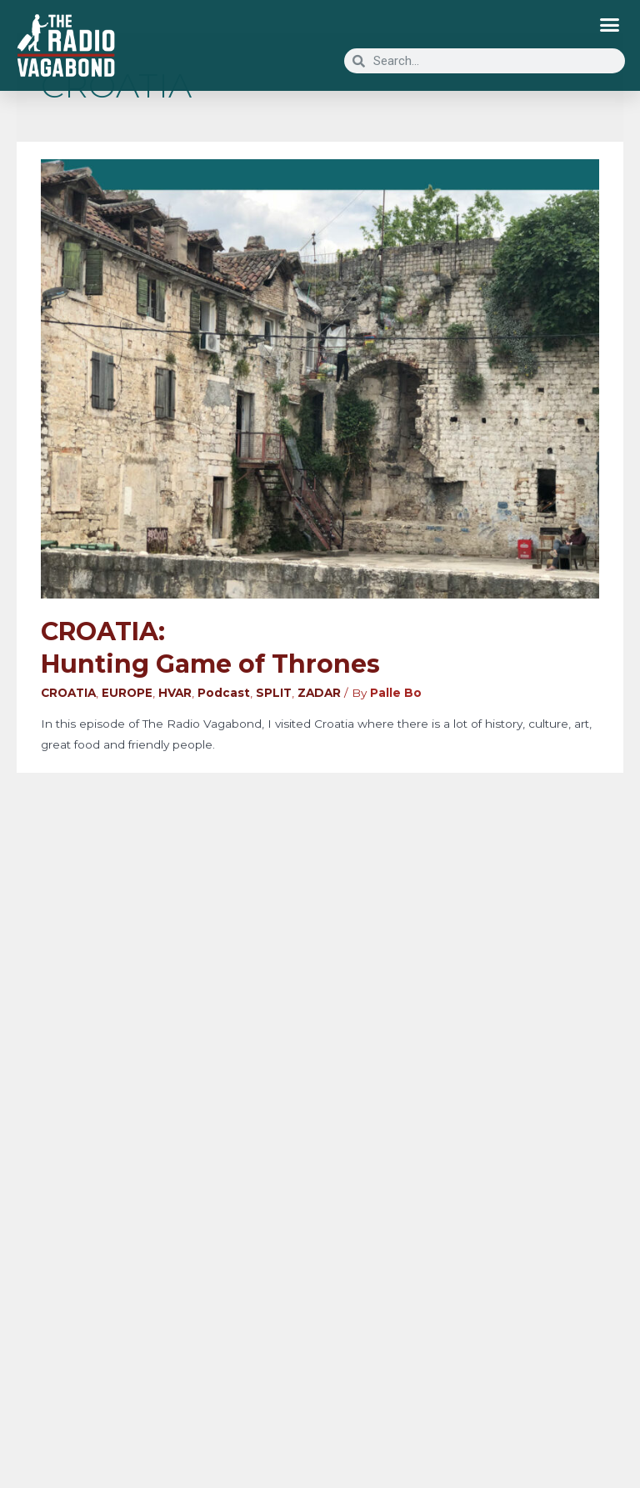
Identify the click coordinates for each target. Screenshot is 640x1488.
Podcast (224, 692)
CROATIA (68, 692)
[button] (610, 25)
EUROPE (127, 692)
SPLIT (274, 692)
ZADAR (319, 692)
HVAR (175, 692)
